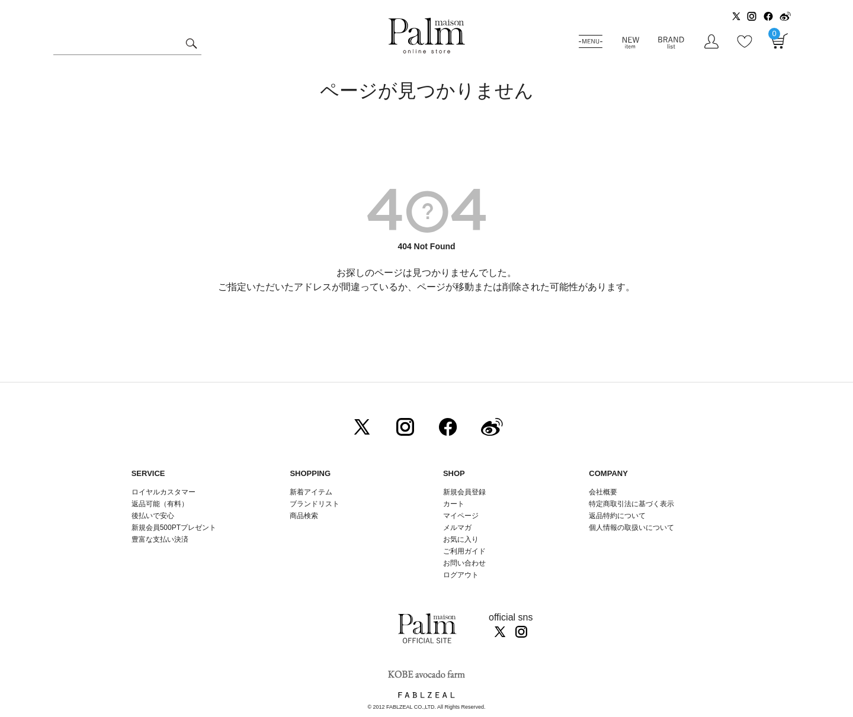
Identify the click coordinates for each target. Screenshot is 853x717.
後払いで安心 (153, 516)
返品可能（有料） (160, 504)
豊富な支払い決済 (160, 539)
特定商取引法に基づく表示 (631, 504)
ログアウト (461, 575)
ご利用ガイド (464, 551)
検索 (191, 45)
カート (453, 504)
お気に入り (461, 539)
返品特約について (617, 516)
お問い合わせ (464, 563)
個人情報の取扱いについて (631, 527)
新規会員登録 (464, 492)
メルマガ (457, 527)
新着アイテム (311, 492)
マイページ (461, 516)
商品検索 (304, 516)
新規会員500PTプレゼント (174, 527)
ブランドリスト (314, 504)
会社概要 (603, 492)
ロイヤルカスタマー (163, 492)
